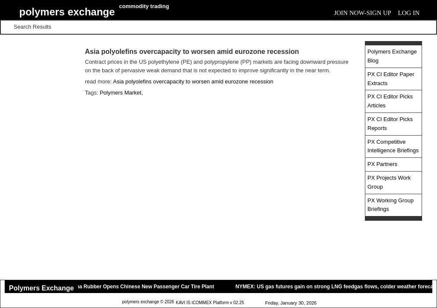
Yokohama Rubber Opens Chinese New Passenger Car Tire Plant (137, 287)
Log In (409, 12)
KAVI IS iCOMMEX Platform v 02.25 (210, 302)
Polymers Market (121, 92)
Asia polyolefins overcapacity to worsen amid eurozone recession (193, 81)
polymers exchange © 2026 (148, 301)
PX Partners (382, 164)
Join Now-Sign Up (362, 12)
